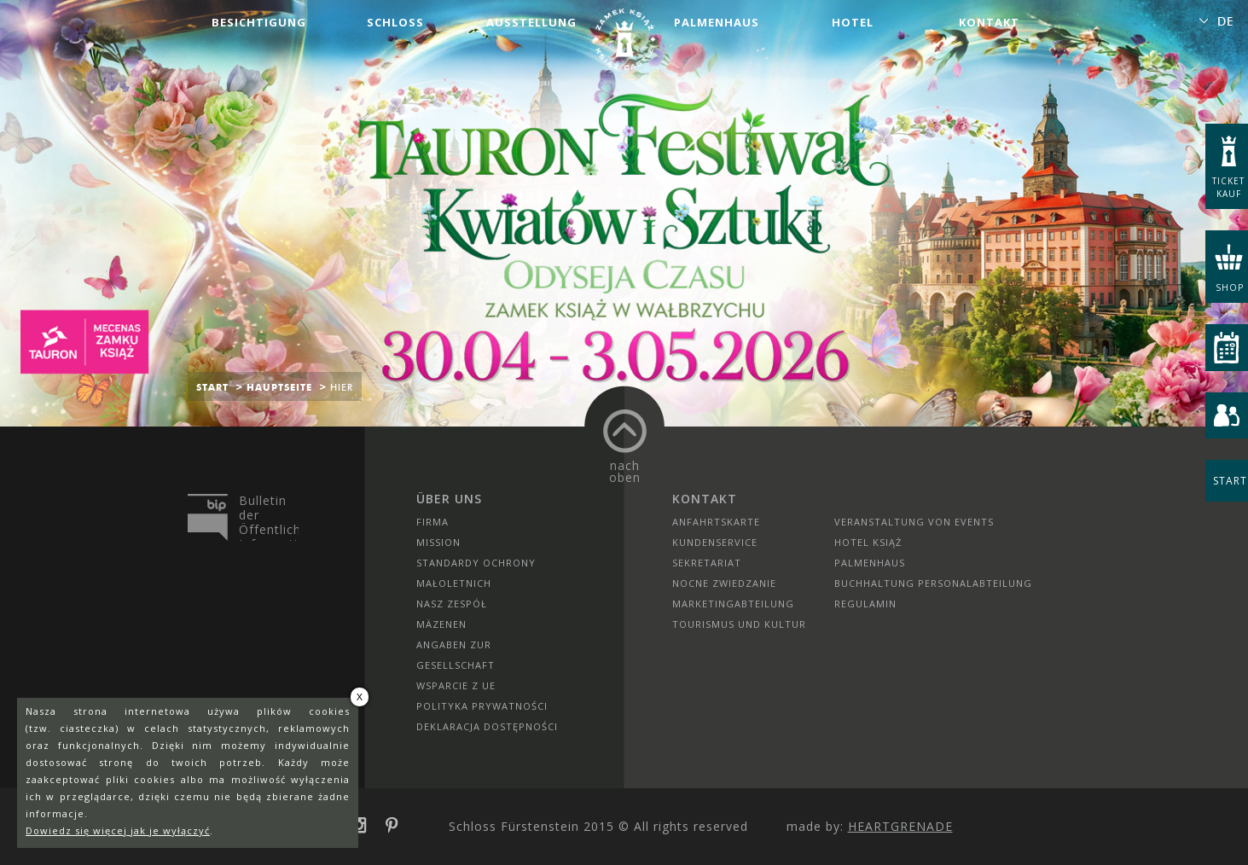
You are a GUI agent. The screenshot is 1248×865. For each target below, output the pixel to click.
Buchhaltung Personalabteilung (933, 583)
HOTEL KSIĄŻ (868, 542)
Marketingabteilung (733, 603)
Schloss (395, 22)
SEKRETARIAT (706, 562)
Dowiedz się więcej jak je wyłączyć (118, 830)
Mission (438, 542)
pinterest (397, 825)
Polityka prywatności (482, 706)
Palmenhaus (716, 22)
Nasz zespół (451, 603)
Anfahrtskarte (716, 521)
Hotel (853, 22)
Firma (432, 521)
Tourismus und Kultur (739, 624)
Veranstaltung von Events (914, 521)
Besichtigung (259, 22)
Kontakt (989, 22)
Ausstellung (531, 22)
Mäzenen (441, 624)
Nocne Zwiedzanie (724, 583)
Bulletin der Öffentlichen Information (269, 517)
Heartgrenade (900, 826)
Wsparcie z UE (456, 685)
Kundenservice (715, 542)
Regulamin (865, 603)
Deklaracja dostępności (487, 726)
